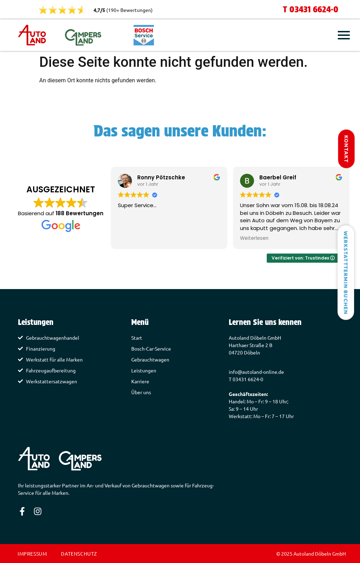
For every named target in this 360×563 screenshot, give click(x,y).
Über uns (141, 392)
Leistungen (143, 370)
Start (136, 337)
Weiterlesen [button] (254, 238)
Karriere (140, 381)
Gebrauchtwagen (150, 359)
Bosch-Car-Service (151, 348)
